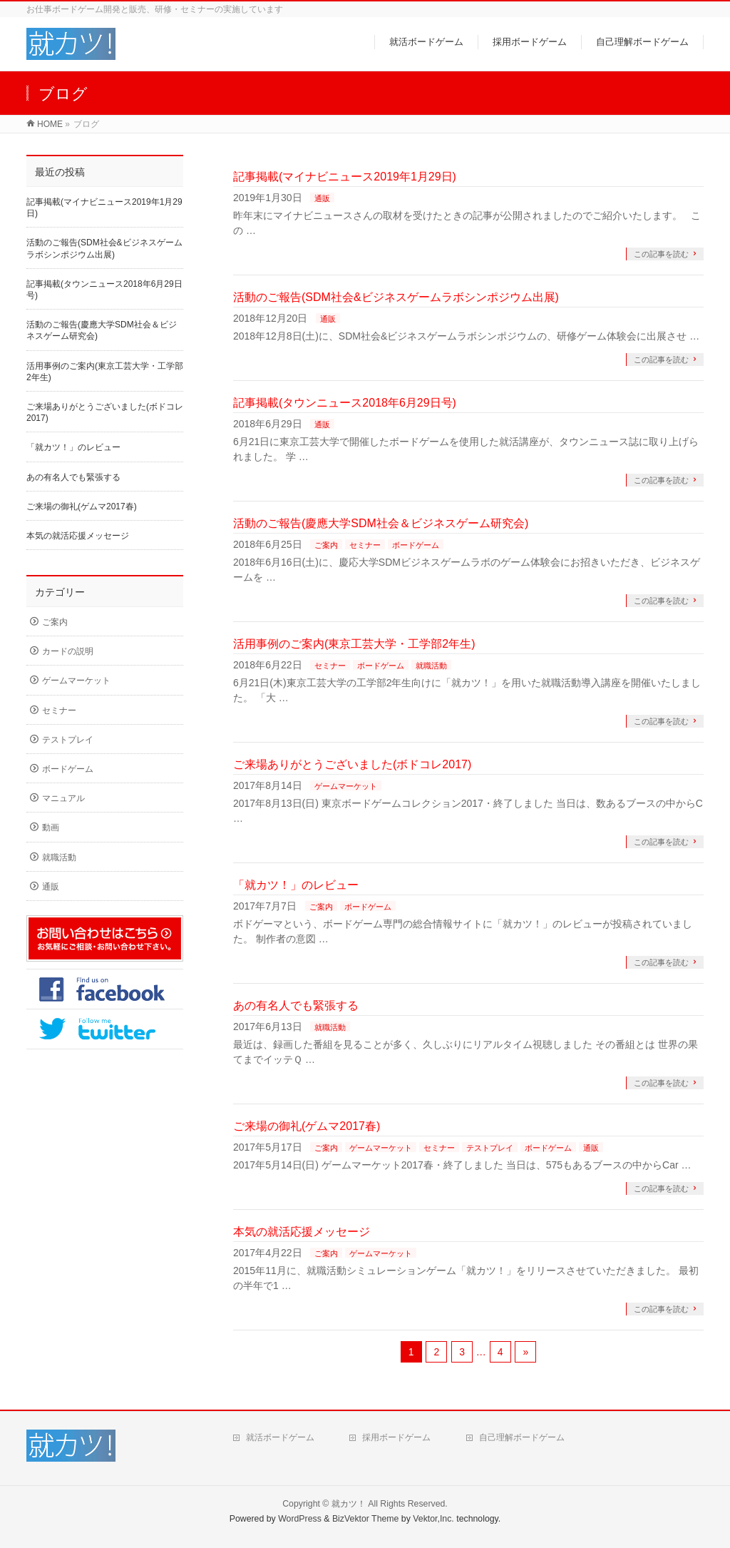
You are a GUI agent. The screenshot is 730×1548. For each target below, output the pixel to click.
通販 (322, 198)
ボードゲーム (415, 545)
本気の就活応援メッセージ (301, 1232)
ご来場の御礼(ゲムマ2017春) (306, 1126)
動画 (50, 827)
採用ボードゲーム (396, 1437)
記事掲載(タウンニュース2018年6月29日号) (344, 403)
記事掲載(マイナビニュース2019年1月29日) (344, 176)
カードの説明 (67, 651)
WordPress (300, 1519)
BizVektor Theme (365, 1519)
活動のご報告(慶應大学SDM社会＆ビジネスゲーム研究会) (380, 523)
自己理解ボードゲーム (522, 1437)
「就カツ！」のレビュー (296, 885)
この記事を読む (661, 254)
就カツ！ (348, 1504)
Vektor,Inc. (433, 1519)
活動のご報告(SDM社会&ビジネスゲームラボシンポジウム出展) (396, 297)
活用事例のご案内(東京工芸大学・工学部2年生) (354, 644)
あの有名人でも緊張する (296, 1005)
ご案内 (326, 545)
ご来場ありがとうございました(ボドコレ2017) (352, 764)
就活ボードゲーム (280, 1437)
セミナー (365, 545)
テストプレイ (489, 1148)
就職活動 (431, 665)
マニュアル (63, 798)
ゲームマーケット (345, 786)
